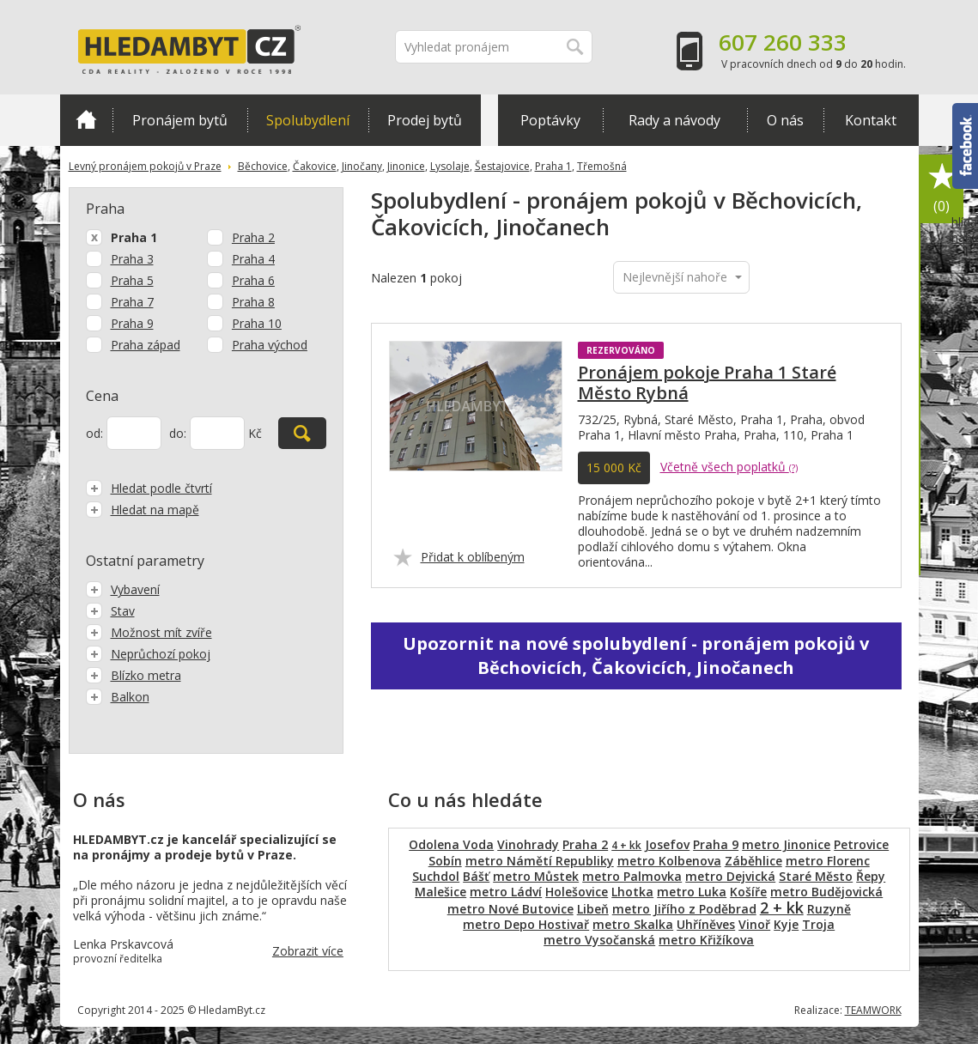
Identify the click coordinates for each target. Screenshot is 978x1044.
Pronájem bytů (180, 120)
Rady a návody (674, 120)
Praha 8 (253, 302)
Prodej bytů (424, 120)
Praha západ (145, 345)
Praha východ (269, 345)
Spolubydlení (307, 120)
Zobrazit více (307, 951)
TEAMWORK (873, 1010)
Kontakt (870, 120)
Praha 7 (132, 302)
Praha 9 (132, 323)
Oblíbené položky (941, 189)
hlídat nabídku (964, 262)
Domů (86, 119)
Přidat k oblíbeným (473, 557)
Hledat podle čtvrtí (149, 488)
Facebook (965, 146)
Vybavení (123, 589)
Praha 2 (253, 237)
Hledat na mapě (142, 509)
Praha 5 (132, 280)
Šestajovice (502, 166)
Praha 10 (257, 323)
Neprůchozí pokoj (148, 654)
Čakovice (315, 166)
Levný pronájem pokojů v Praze (145, 166)
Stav (110, 611)
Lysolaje (450, 166)
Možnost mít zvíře (149, 632)
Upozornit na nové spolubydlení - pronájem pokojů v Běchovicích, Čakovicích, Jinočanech (636, 655)
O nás (785, 120)
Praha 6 (253, 280)
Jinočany (362, 166)
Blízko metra (133, 675)
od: (94, 433)
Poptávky (550, 120)
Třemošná (602, 166)
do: (177, 433)
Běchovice (263, 166)
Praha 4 (253, 259)
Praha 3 (132, 259)
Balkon (117, 697)
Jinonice (406, 166)
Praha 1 (553, 166)
